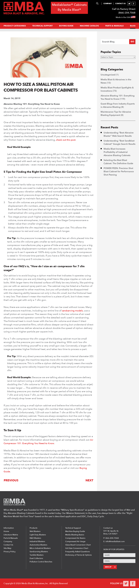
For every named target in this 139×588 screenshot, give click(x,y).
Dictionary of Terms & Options (78, 555)
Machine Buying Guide (75, 531)
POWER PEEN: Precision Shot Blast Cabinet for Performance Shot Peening (119, 171)
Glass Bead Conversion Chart (78, 544)
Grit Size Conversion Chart (76, 548)
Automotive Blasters (38, 544)
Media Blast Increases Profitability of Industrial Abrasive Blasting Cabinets (117, 152)
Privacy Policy (9, 551)
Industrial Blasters (37, 541)
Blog (132, 25)
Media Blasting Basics (74, 534)
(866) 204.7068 (126, 12)
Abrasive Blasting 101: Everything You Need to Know (32, 103)
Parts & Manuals (11, 538)
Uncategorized (108, 74)
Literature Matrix (11, 534)
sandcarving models (73, 310)
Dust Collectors (36, 558)
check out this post (66, 139)
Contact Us (120, 3)
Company (107, 3)
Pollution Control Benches (41, 561)
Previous (11, 480)
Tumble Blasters (36, 555)
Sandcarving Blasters (39, 551)
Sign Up (110, 567)
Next (89, 480)
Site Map (7, 548)
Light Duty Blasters (38, 534)
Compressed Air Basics (75, 538)
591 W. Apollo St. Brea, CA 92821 (111, 532)
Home (6, 531)
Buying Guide (66, 25)
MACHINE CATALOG (89, 25)
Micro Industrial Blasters (40, 548)
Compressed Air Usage (75, 541)
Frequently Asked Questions (77, 551)
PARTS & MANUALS (114, 25)
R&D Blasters (35, 538)
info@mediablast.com (115, 541)
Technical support (42, 25)
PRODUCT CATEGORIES (15, 25)
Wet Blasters (35, 531)
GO (132, 41)
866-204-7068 (112, 538)
